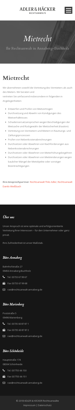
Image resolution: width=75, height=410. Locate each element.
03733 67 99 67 (19, 277)
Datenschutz (45, 405)
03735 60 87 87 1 (20, 323)
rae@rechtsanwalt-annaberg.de (25, 289)
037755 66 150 (19, 370)
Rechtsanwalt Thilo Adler (43, 182)
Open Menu (68, 10)
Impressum (29, 405)
